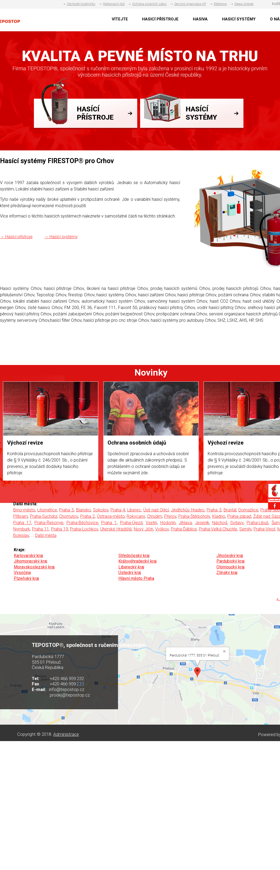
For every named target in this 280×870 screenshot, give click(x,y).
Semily (245, 529)
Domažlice (248, 509)
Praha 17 (22, 522)
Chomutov (68, 516)
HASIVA (200, 19)
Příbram (20, 516)
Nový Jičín (143, 529)
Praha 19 (59, 529)
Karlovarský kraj (28, 555)
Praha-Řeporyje (48, 522)
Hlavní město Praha (136, 578)
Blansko (83, 509)
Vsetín (151, 522)
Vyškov (162, 529)
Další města (45, 535)
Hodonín (168, 522)
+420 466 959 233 (67, 683)
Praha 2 (87, 516)
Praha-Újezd (131, 522)
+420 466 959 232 (67, 678)
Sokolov (100, 509)
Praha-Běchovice (82, 522)
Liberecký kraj (131, 566)
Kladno (218, 516)
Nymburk (21, 529)
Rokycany (136, 516)
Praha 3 (214, 509)
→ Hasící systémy (61, 236)
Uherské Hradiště (116, 529)
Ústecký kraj (129, 572)
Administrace (66, 734)
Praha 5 (66, 509)
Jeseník (202, 522)
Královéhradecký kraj (137, 561)
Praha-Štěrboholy (194, 516)
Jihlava (185, 522)
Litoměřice (47, 509)
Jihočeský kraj (229, 555)
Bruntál (230, 509)
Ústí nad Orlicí (156, 509)
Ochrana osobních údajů (149, 4)
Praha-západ (239, 516)
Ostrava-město (111, 516)
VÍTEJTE (120, 19)
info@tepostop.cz (66, 689)
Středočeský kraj (133, 555)
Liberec (134, 509)
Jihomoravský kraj (30, 561)
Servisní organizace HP (190, 4)
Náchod (219, 522)
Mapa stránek (244, 4)
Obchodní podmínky (81, 4)
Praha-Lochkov (84, 529)
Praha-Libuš (257, 522)
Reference (220, 4)
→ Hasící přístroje (16, 236)
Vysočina (22, 572)
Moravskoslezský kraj (34, 566)
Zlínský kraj (226, 572)
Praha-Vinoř (264, 529)
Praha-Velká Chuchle (218, 529)
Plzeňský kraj (26, 578)
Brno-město (24, 509)
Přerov (170, 516)
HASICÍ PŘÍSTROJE (160, 19)
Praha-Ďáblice (184, 529)
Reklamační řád (114, 4)
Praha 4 (117, 509)
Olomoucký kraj (230, 566)
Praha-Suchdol (43, 516)
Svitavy (236, 522)
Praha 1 (109, 522)
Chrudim (154, 516)
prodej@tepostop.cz (70, 695)
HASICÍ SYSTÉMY (239, 19)
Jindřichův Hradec (188, 509)
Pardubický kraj (230, 561)
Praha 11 (40, 529)
